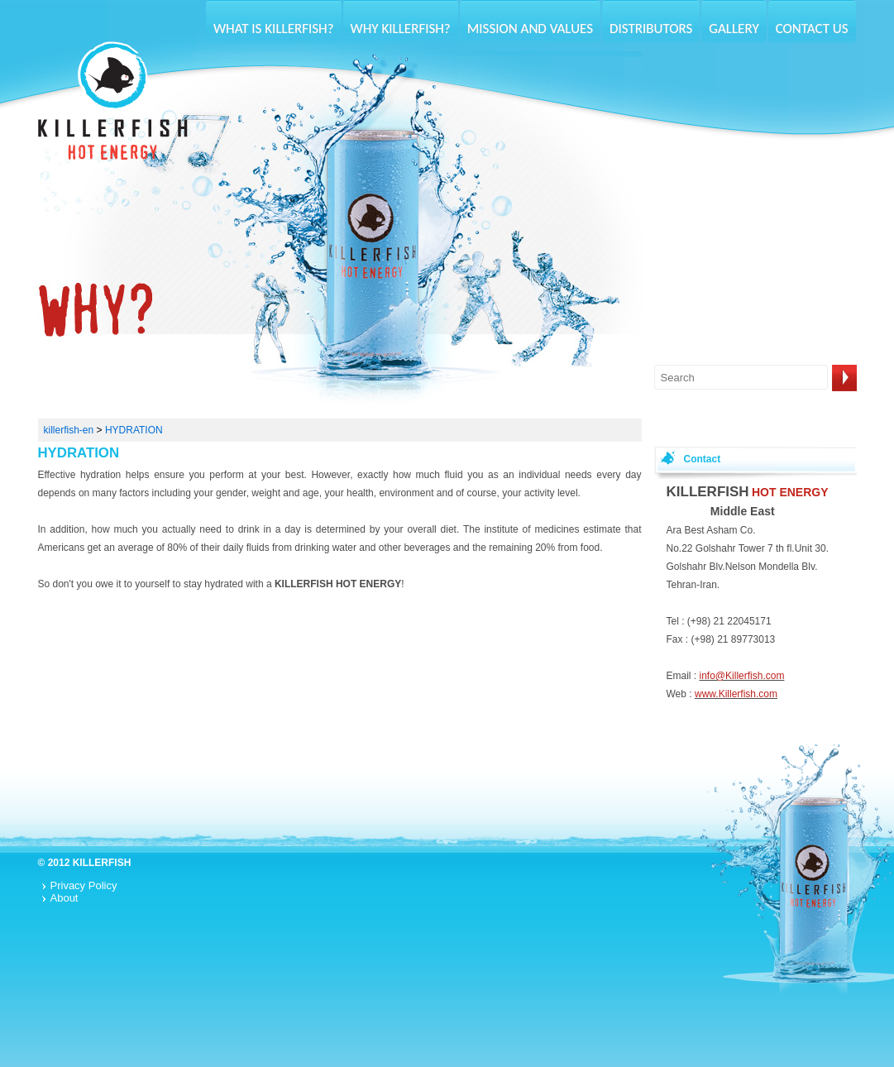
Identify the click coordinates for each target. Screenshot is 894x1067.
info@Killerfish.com (742, 676)
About (64, 898)
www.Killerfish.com (736, 694)
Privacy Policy (83, 885)
